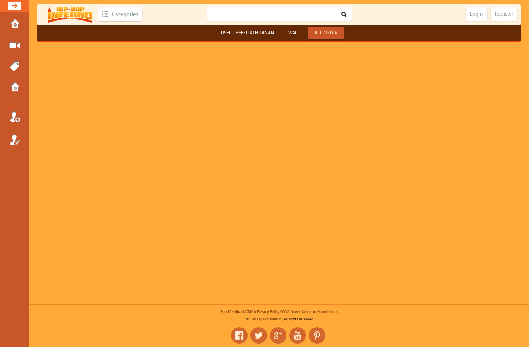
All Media (326, 33)
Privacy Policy (268, 312)
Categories (125, 14)
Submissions (14, 87)
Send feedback (232, 312)
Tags (14, 66)
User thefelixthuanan (247, 33)
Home (14, 24)
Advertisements (304, 312)
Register (14, 139)
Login (14, 116)
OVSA (285, 312)
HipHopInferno (269, 319)
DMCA (250, 312)
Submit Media (14, 45)
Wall (294, 33)
